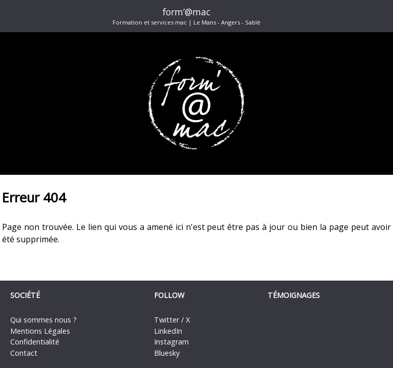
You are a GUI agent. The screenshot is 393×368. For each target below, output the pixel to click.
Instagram (171, 342)
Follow (169, 295)
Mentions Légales (40, 331)
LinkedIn (168, 331)
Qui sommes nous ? (43, 320)
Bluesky (167, 353)
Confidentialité (34, 342)
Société (25, 295)
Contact (23, 353)
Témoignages (294, 295)
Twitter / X (172, 320)
